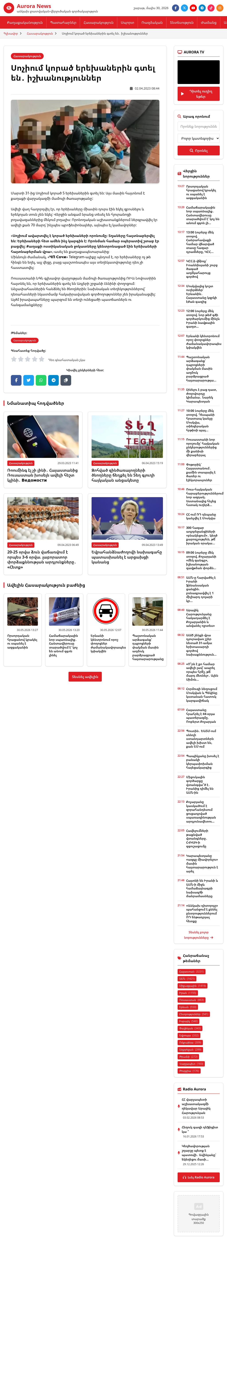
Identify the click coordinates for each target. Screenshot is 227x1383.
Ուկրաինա (190, 1042)
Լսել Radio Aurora (199, 1177)
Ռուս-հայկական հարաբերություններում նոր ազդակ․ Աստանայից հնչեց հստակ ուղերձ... (205, 497)
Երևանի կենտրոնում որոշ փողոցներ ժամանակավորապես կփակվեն (203, 342)
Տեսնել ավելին (85, 676)
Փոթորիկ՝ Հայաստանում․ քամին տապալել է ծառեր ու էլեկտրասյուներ (201, 472)
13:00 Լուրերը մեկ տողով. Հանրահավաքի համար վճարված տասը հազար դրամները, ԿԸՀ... (200, 242)
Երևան (187, 1007)
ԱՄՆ (187, 979)
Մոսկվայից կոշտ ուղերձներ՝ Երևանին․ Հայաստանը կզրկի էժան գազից (201, 294)
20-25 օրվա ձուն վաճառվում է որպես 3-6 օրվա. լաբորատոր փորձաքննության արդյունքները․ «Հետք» (41, 559)
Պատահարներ (63, 22)
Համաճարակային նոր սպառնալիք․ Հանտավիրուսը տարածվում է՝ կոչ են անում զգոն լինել (63, 645)
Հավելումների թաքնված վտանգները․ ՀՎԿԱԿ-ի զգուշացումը (197, 838)
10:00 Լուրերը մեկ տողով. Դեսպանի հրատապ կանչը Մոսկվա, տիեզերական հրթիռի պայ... (200, 420)
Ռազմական (151, 22)
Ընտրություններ (193, 1014)
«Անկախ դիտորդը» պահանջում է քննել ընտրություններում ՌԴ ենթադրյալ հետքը (202, 913)
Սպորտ (127, 22)
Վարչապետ (191, 1064)
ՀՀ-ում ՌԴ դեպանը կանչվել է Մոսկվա (201, 516)
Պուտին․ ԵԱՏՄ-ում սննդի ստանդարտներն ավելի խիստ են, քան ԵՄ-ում (201, 738)
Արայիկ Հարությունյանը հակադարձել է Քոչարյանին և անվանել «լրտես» (200, 618)
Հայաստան (191, 971)
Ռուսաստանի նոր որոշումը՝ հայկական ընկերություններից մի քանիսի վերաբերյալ (202, 447)
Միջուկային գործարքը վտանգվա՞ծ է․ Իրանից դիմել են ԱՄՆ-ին (199, 785)
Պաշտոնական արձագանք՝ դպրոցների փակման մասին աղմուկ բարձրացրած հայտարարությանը (148, 647)
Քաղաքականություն (25, 22)
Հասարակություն (99, 22)
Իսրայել (188, 1021)
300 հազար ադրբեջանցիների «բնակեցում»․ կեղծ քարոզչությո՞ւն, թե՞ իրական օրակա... (201, 535)
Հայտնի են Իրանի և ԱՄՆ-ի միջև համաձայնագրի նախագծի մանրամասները (202, 888)
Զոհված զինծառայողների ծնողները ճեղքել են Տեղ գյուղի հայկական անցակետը (123, 475)
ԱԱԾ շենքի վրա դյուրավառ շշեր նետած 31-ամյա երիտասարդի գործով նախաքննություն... (201, 645)
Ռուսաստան (191, 1000)
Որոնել (198, 150)
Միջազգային (192, 986)
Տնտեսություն (182, 22)
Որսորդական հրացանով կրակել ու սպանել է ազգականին (22, 641)
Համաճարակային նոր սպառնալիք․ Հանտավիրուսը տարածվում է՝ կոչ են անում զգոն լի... (202, 215)
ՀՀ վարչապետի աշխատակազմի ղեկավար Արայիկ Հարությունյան (196, 1106)
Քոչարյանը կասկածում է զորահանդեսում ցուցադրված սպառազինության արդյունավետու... (201, 811)
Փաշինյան (190, 1028)
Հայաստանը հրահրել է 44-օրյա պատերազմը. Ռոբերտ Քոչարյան (201, 716)
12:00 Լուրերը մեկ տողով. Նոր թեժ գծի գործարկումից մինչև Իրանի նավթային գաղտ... (203, 318)
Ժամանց (208, 22)
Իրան (187, 993)
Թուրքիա (189, 1071)
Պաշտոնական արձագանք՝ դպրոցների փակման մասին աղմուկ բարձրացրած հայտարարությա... (201, 368)
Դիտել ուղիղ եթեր (196, 94)
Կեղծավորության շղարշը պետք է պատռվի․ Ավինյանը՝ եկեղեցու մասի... (199, 1152)
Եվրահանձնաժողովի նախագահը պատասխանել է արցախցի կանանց (127, 557)
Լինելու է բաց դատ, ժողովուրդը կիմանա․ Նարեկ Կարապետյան (201, 395)
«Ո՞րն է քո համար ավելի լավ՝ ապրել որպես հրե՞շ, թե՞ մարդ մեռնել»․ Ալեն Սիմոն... (202, 672)
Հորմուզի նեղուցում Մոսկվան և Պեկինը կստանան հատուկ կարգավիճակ (201, 695)
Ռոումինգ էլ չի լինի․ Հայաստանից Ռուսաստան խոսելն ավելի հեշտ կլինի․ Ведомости (42, 475)
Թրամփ (188, 1057)
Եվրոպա (189, 1035)
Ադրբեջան (190, 1049)
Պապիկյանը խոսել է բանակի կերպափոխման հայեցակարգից (202, 762)
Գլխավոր (11, 33)
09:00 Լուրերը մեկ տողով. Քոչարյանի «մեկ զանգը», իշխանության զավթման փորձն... (201, 560)
